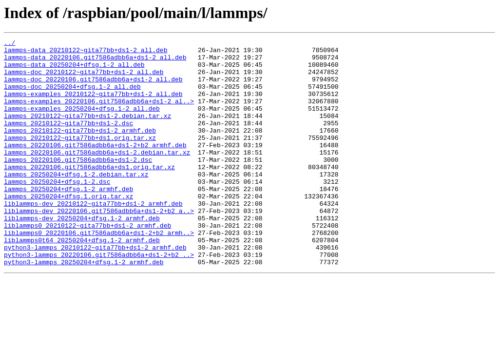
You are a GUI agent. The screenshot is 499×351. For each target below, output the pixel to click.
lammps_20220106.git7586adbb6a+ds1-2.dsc (78, 184)
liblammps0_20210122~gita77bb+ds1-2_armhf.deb (87, 263)
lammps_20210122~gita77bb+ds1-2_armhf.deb (80, 149)
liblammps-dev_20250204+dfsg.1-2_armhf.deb (82, 254)
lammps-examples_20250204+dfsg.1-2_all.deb (82, 122)
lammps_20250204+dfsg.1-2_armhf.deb (68, 219)
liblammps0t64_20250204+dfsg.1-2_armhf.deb (82, 280)
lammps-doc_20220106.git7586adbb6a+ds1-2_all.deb (93, 87)
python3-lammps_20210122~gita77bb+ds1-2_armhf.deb (95, 289)
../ (9, 43)
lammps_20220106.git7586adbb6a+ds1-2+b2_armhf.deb (95, 166)
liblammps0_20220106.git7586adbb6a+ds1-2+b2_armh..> (99, 272)
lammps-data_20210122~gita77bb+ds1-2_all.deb (85, 52)
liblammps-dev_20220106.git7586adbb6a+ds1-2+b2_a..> (99, 245)
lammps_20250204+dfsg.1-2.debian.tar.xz (76, 201)
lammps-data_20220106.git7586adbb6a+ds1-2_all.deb (95, 61)
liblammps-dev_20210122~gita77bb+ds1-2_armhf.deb (93, 237)
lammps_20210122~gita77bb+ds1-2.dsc (68, 140)
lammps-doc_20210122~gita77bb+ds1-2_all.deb (84, 79)
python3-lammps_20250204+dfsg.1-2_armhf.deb (84, 307)
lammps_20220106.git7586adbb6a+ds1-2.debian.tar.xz (97, 175)
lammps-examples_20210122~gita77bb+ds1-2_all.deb (93, 105)
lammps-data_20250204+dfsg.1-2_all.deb (74, 70)
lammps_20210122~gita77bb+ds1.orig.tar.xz (80, 158)
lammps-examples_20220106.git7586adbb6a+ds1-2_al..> (99, 114)
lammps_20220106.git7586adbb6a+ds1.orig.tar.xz (89, 193)
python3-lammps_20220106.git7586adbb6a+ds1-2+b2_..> (99, 298)
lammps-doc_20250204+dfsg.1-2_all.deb (72, 96)
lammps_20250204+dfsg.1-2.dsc (57, 210)
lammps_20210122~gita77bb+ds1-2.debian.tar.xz (87, 131)
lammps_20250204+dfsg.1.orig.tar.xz (68, 228)
